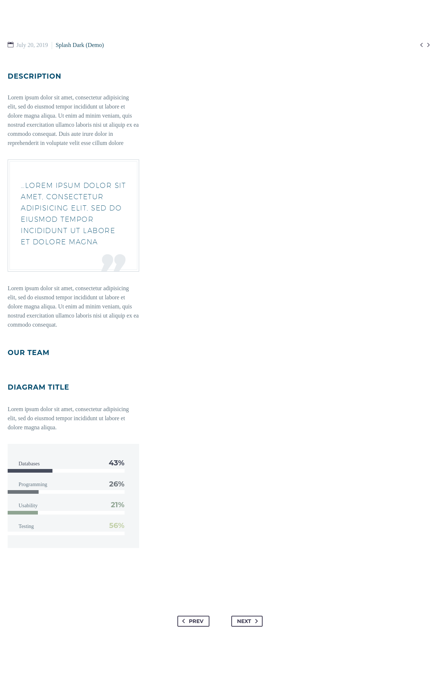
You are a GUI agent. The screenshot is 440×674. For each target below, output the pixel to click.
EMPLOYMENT (338, 36)
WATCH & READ (218, 36)
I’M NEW (119, 36)
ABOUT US (266, 36)
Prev (191, 621)
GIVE (300, 36)
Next (249, 621)
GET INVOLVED (164, 36)
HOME (86, 36)
